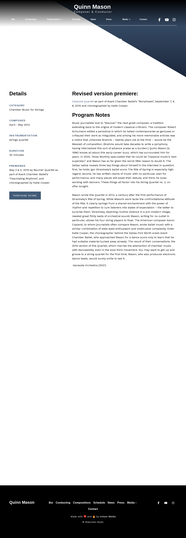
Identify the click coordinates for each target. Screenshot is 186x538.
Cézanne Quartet (83, 101)
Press (109, 19)
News (93, 19)
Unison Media (108, 516)
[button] (54, 19)
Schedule (76, 19)
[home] (93, 9)
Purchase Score (25, 195)
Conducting (30, 19)
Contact (143, 19)
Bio (13, 19)
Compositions (82, 502)
